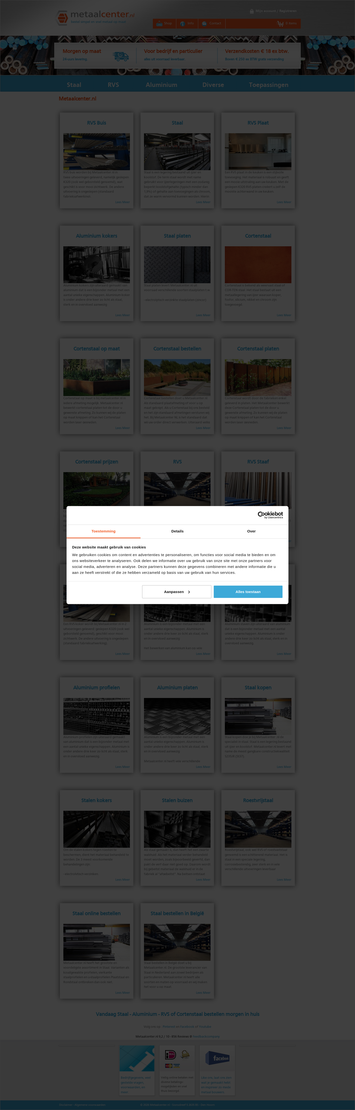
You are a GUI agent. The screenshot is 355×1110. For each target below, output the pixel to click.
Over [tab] (251, 531)
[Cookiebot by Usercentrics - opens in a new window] (261, 515)
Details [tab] (177, 531)
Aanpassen (177, 591)
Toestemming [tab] (103, 531)
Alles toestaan (248, 591)
